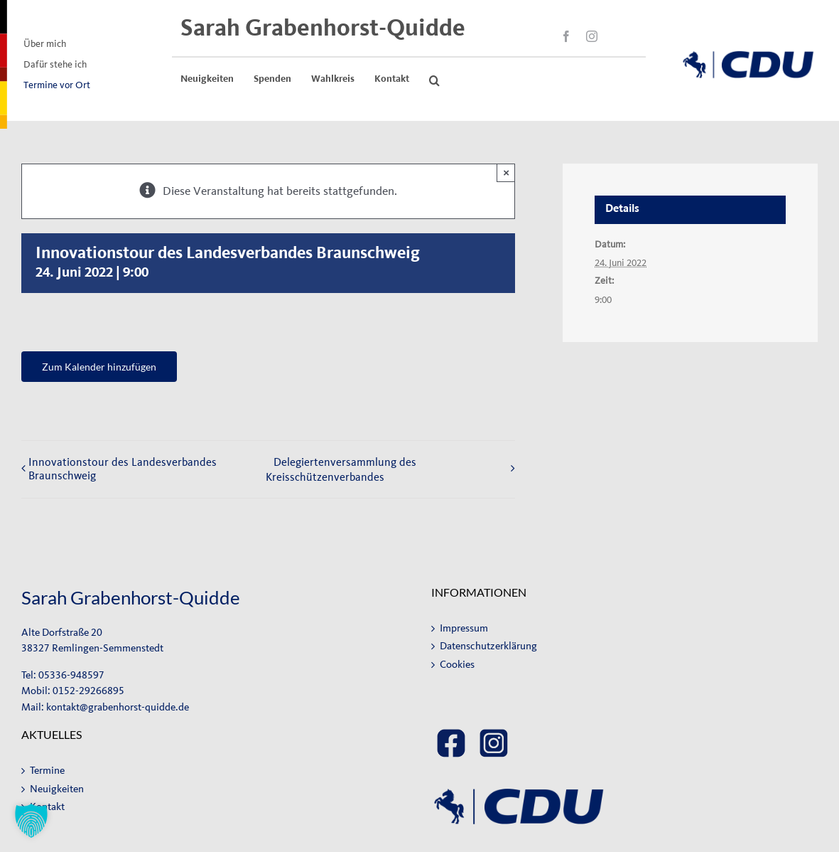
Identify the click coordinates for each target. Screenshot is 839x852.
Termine (47, 771)
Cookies (457, 665)
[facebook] (566, 36)
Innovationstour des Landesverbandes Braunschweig (122, 468)
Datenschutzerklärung (488, 646)
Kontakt (47, 807)
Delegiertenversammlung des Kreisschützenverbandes (341, 469)
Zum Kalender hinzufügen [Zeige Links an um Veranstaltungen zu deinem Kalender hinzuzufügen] (99, 367)
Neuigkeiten (57, 789)
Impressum (464, 628)
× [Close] (506, 172)
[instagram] (591, 36)
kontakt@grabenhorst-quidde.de (117, 707)
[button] (434, 80)
